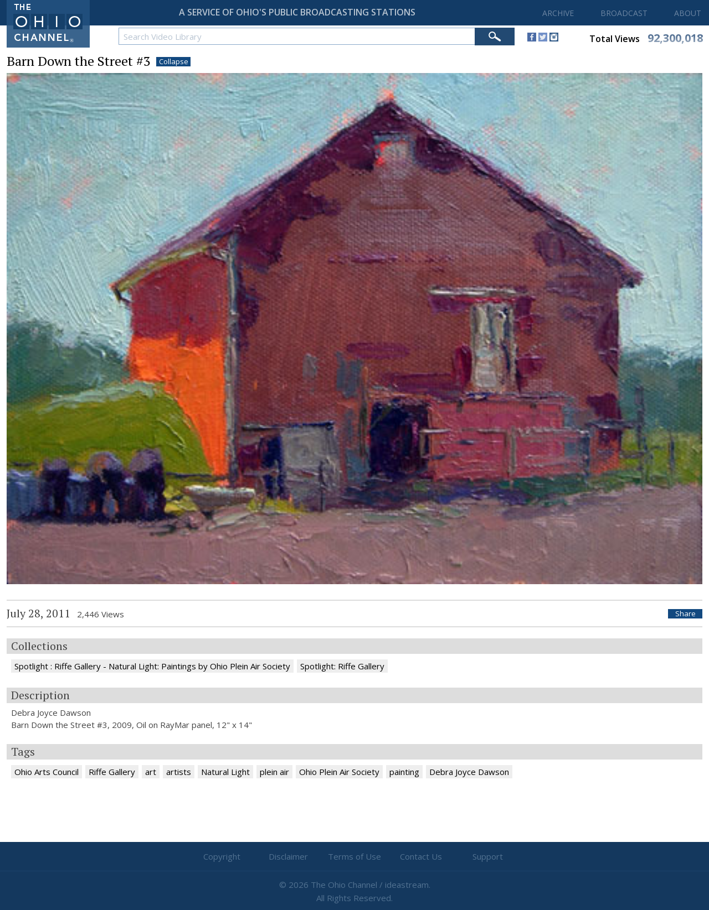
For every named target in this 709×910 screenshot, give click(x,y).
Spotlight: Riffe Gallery (342, 666)
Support (487, 856)
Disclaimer (288, 856)
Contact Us (421, 856)
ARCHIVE (558, 13)
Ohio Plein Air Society (339, 771)
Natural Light (225, 771)
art (150, 771)
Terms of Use (354, 856)
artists (178, 771)
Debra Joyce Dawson (469, 771)
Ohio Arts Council (46, 771)
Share (685, 613)
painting (404, 771)
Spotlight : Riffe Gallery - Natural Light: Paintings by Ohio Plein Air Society (152, 666)
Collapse (173, 61)
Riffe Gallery (112, 771)
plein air (274, 771)
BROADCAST (624, 13)
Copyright (221, 856)
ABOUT (687, 13)
